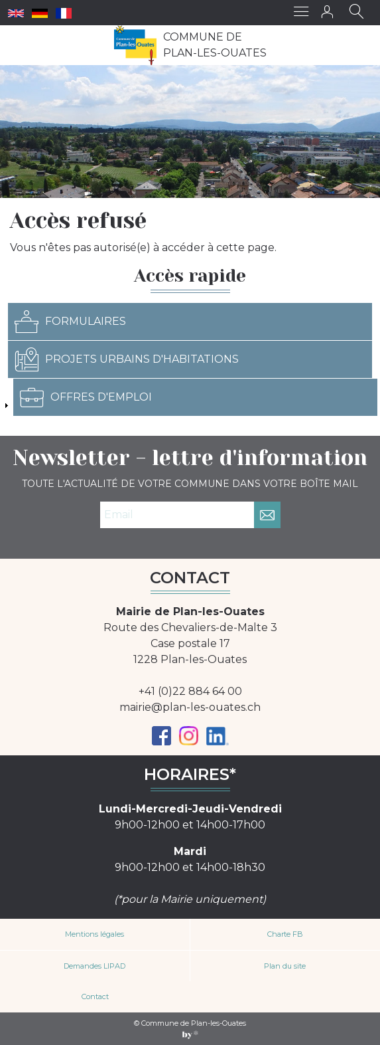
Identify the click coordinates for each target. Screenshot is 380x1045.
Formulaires (70, 321)
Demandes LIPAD (94, 966)
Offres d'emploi (86, 397)
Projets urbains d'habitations (127, 359)
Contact (95, 996)
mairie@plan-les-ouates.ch (190, 707)
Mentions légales (94, 934)
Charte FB (285, 934)
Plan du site (285, 966)
